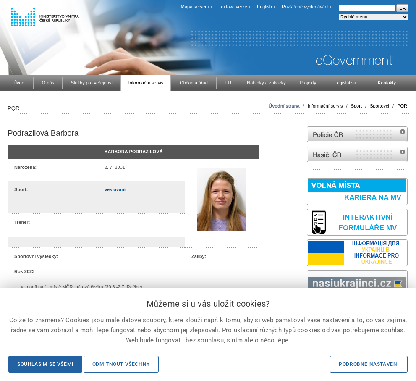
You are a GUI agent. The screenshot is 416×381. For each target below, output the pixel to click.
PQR (402, 105)
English (264, 6)
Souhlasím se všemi (45, 364)
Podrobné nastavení (369, 364)
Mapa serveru (195, 6)
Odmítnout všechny (121, 364)
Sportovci (379, 105)
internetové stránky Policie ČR (357, 134)
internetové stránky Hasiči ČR (357, 154)
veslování (115, 189)
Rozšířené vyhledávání (305, 6)
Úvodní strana (284, 105)
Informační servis (325, 105)
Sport (356, 105)
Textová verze (233, 6)
